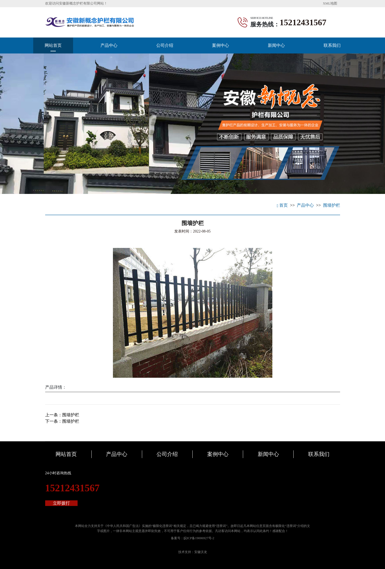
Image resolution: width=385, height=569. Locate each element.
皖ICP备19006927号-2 (199, 538)
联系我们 (332, 45)
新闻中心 (276, 45)
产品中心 (108, 45)
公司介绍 (164, 45)
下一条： (62, 421)
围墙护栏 (331, 205)
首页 (282, 205)
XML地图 (330, 3)
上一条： (62, 415)
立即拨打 (61, 503)
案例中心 (220, 45)
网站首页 (53, 45)
